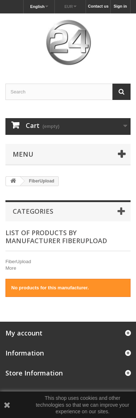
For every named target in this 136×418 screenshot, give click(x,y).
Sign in (120, 6)
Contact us (98, 6)
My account (23, 333)
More (10, 268)
